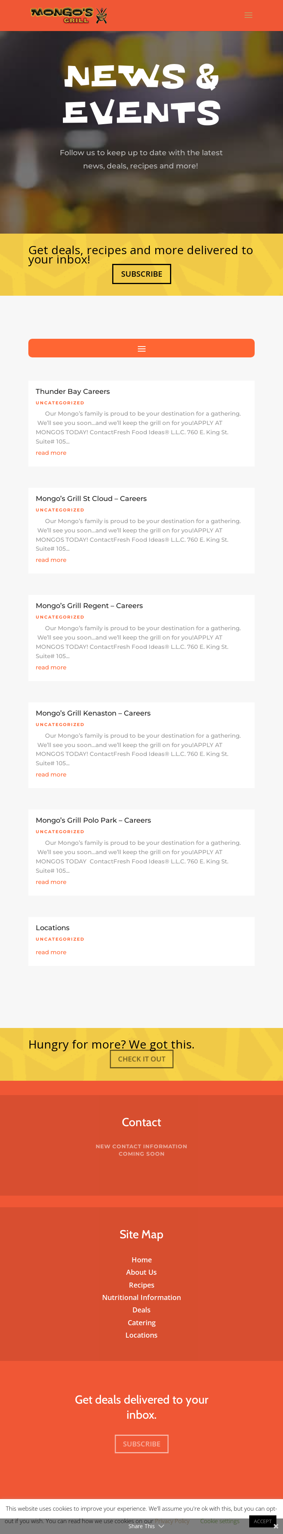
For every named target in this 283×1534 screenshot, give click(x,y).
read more (51, 452)
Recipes (142, 1285)
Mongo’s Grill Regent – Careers (89, 605)
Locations (52, 928)
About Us (141, 1272)
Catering (142, 1322)
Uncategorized (60, 403)
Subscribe (141, 274)
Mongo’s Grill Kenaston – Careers (93, 713)
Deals (141, 1309)
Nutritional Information (141, 1297)
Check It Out (141, 1058)
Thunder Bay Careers (73, 391)
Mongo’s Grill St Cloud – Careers (91, 498)
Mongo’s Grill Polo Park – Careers (93, 820)
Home (142, 1259)
